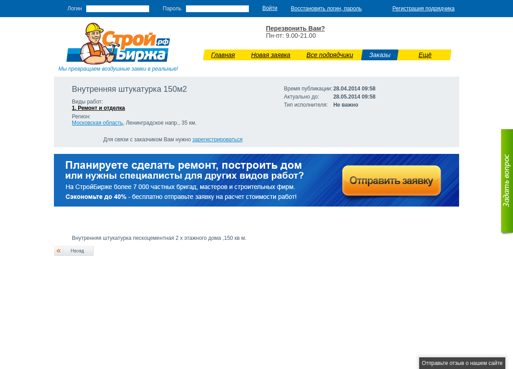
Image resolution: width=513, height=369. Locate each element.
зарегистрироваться (217, 139)
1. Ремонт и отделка (98, 108)
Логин (74, 8)
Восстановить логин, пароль (326, 8)
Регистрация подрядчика (423, 8)
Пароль (172, 8)
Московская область (97, 123)
